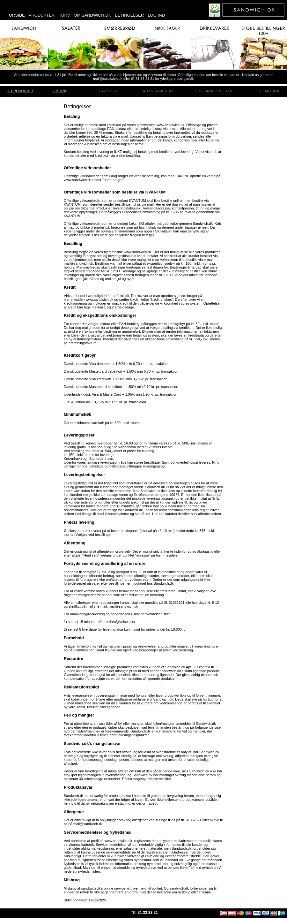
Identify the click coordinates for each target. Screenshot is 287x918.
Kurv (64, 15)
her (151, 235)
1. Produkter (20, 91)
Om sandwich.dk (92, 15)
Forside (15, 15)
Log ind (156, 15)
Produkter (42, 15)
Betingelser (129, 15)
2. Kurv (59, 91)
